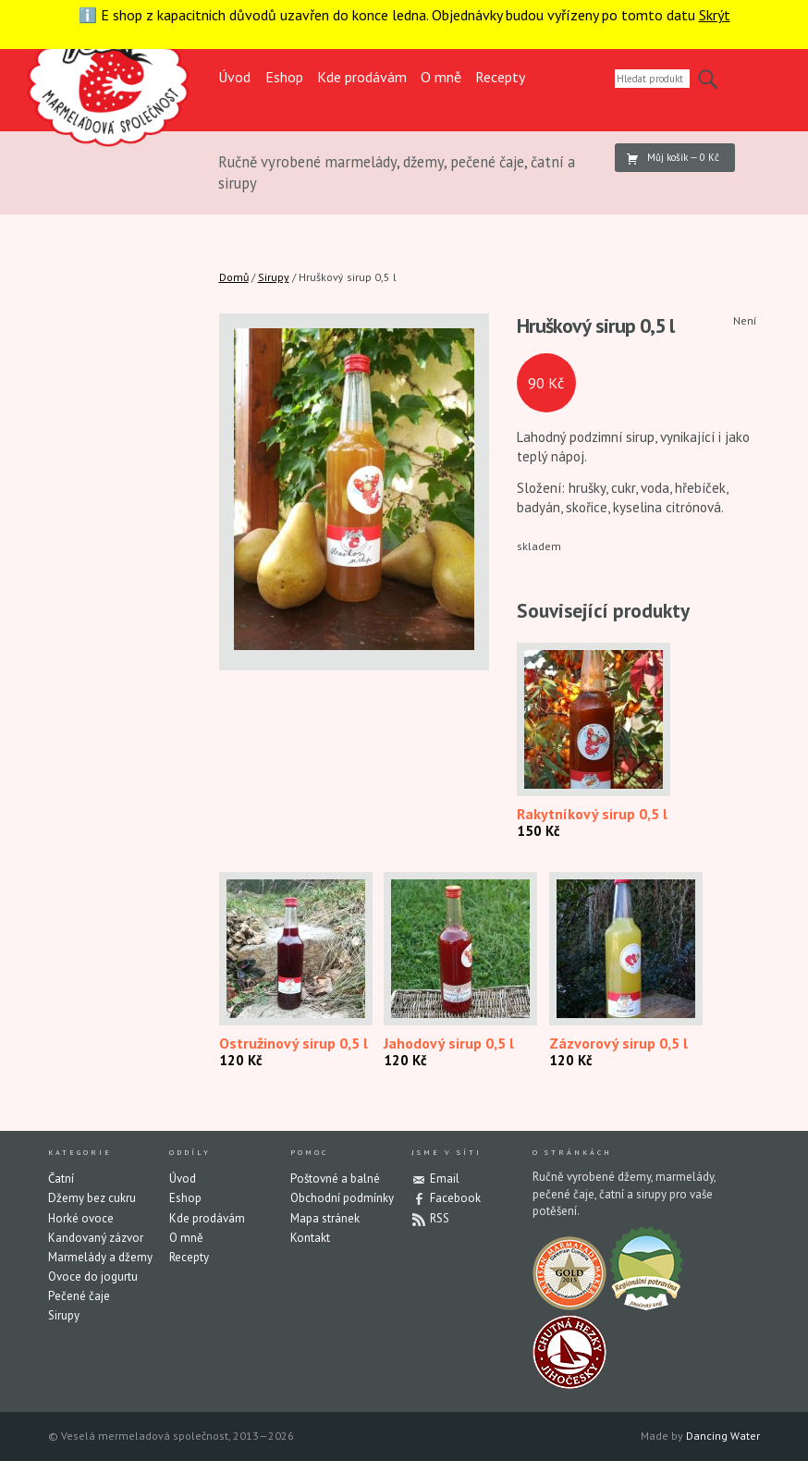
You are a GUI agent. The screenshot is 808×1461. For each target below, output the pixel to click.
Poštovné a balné (335, 1178)
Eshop (284, 77)
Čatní (61, 1178)
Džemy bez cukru (92, 1198)
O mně (441, 77)
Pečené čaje (79, 1296)
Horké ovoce (81, 1218)
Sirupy (273, 277)
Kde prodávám (362, 77)
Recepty (500, 77)
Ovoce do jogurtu (93, 1276)
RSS (439, 1218)
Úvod (234, 77)
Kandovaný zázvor (95, 1238)
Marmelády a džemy (100, 1257)
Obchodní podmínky (342, 1198)
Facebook (455, 1198)
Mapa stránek (325, 1218)
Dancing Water (723, 1436)
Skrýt (714, 15)
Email (444, 1178)
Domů (234, 277)
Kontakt (310, 1238)
